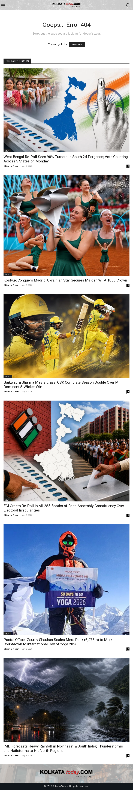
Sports (8, 274)
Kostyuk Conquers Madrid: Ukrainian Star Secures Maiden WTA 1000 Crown (65, 280)
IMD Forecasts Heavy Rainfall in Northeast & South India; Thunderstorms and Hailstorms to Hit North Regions (63, 748)
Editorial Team (11, 166)
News (7, 151)
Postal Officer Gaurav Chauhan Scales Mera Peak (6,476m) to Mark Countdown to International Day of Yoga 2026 (58, 642)
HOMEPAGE (77, 44)
